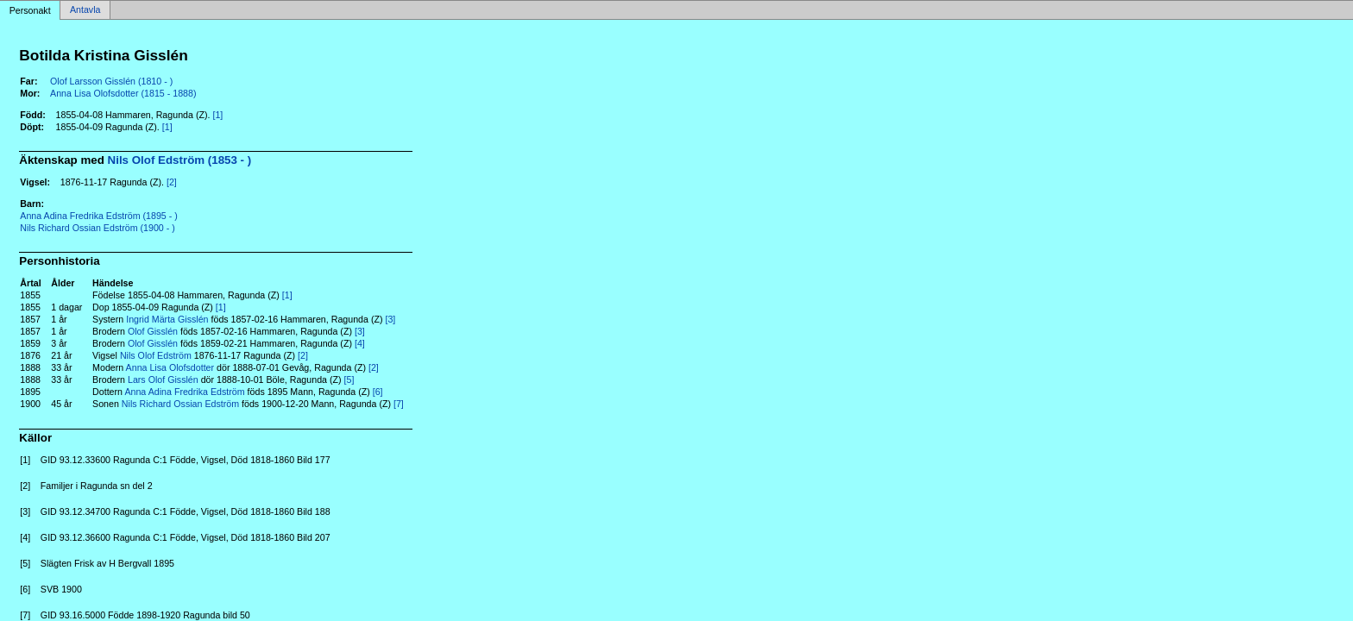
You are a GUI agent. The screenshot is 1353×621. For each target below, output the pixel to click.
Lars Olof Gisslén (163, 379)
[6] (378, 391)
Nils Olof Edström (156, 355)
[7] (398, 403)
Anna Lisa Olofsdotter (170, 367)
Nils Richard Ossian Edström (180, 403)
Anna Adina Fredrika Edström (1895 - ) (98, 215)
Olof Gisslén (153, 331)
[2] (172, 182)
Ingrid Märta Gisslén (167, 319)
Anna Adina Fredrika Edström (184, 391)
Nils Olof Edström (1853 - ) (180, 160)
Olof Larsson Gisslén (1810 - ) (111, 81)
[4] (360, 343)
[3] (390, 319)
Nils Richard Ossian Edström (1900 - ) (97, 228)
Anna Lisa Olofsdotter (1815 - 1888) (123, 93)
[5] (349, 379)
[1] (217, 115)
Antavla (85, 10)
